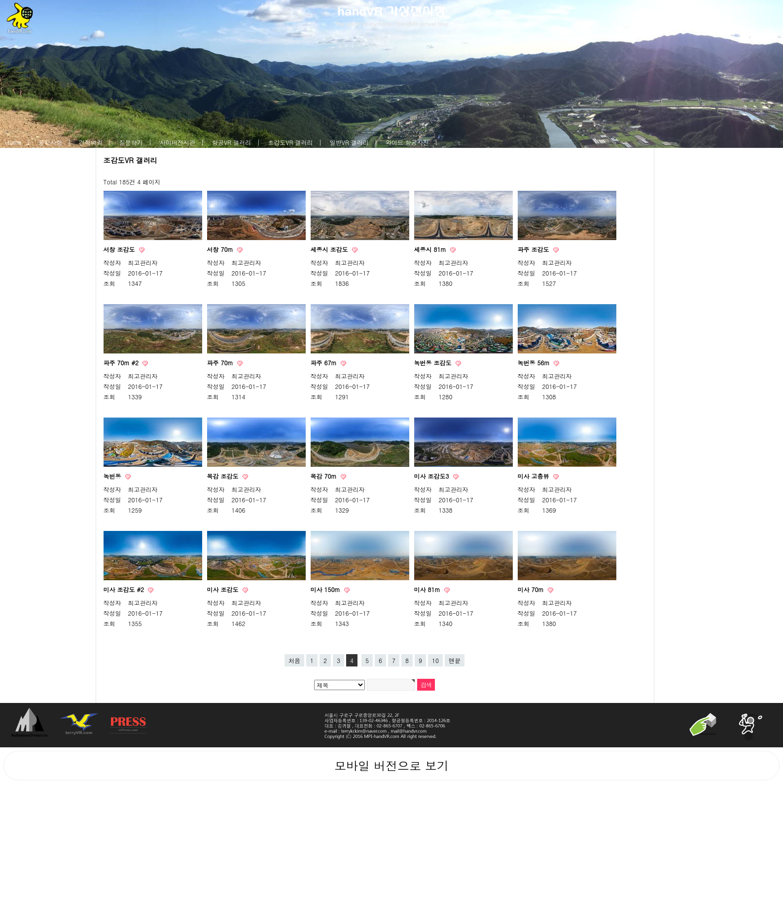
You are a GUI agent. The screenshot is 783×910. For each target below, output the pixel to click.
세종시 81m (431, 249)
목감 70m (325, 476)
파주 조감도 (534, 249)
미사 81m (428, 589)
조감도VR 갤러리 (290, 142)
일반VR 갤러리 (349, 142)
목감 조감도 (224, 476)
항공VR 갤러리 (231, 142)
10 (435, 660)
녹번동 (113, 476)
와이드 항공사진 (407, 142)
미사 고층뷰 (534, 476)
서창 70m (221, 249)
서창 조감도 (120, 249)
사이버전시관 (177, 142)
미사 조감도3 (432, 476)
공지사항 (50, 142)
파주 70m (221, 362)
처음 (294, 660)
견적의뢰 (91, 142)
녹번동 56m (535, 362)
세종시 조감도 (330, 249)
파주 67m (325, 362)
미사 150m (326, 589)
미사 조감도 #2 (125, 589)
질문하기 (131, 142)
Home (13, 142)
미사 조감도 (224, 589)
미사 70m (532, 589)
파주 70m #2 (122, 362)
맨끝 (455, 660)
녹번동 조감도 (434, 362)
